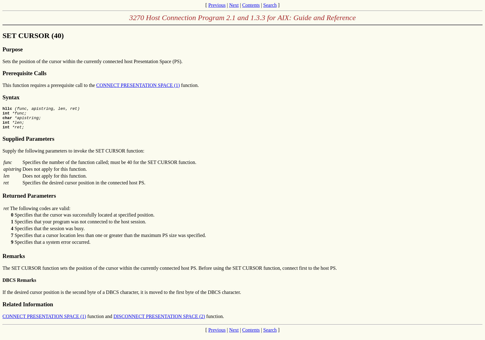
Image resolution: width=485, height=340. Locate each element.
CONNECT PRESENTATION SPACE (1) (138, 85)
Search (270, 5)
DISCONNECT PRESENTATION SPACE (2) (159, 321)
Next (234, 5)
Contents (251, 5)
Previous (216, 5)
